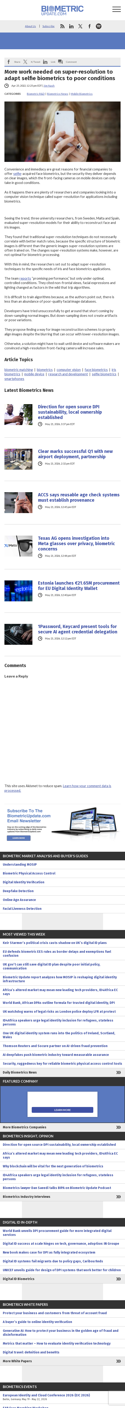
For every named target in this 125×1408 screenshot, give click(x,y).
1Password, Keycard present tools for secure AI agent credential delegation (77, 629)
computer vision (69, 370)
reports (25, 278)
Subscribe (48, 26)
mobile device (34, 374)
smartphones (14, 379)
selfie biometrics (104, 374)
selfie (17, 174)
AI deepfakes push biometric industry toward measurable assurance (56, 1055)
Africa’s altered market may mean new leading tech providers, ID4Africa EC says (60, 992)
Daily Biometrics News (20, 1072)
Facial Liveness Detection (22, 909)
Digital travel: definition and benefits (31, 1352)
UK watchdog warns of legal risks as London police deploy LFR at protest (59, 1012)
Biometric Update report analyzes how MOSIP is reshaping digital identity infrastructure (60, 979)
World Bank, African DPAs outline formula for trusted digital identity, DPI (59, 1003)
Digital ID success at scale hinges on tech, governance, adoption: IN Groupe (61, 1244)
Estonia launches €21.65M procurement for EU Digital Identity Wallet (79, 585)
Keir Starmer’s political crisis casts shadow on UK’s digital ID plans (55, 943)
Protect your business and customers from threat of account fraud (55, 1313)
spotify (98, 26)
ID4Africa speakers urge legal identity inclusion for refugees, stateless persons (58, 1022)
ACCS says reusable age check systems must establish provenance (79, 497)
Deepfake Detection (18, 891)
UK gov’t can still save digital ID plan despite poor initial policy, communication (51, 966)
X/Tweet (35, 61)
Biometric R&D (36, 93)
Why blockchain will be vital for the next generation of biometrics (53, 1166)
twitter (80, 26)
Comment (71, 61)
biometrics (45, 370)
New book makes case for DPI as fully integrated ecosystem (49, 1252)
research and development (68, 374)
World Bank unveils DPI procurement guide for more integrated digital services (57, 1233)
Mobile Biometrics (82, 93)
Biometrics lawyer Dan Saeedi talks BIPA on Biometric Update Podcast (57, 1188)
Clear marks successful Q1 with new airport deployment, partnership (75, 454)
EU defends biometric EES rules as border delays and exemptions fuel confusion (57, 954)
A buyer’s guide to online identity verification (37, 1322)
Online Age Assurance (19, 900)
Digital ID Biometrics (19, 1279)
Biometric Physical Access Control (29, 873)
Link (53, 61)
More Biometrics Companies (24, 1127)
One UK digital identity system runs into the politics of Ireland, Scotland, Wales (59, 1035)
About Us (30, 26)
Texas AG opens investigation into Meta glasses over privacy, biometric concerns (76, 544)
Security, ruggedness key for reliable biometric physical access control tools (62, 1064)
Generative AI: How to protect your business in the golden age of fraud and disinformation (60, 1333)
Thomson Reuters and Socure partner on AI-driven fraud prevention (55, 1046)
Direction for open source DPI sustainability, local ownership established (70, 412)
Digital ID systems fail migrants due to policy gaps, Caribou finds (53, 1261)
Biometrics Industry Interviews (26, 1197)
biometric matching (18, 370)
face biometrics (96, 370)
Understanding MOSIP (20, 865)
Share (17, 61)
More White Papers (17, 1361)
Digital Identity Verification (23, 882)
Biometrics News (57, 93)
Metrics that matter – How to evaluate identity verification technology (57, 1344)
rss (62, 26)
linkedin (71, 26)
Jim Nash (49, 85)
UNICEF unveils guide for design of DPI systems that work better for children (62, 1270)
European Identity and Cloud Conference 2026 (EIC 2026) (62, 1397)
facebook (89, 26)
